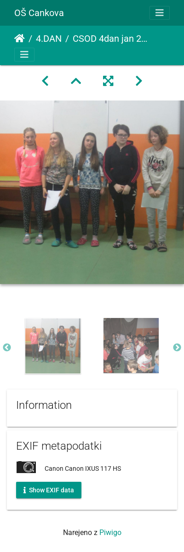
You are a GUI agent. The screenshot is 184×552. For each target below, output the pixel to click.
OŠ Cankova (39, 12)
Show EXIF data (48, 489)
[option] (53, 346)
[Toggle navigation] (160, 13)
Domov (19, 38)
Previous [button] (7, 347)
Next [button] (177, 347)
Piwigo (110, 532)
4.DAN (49, 38)
